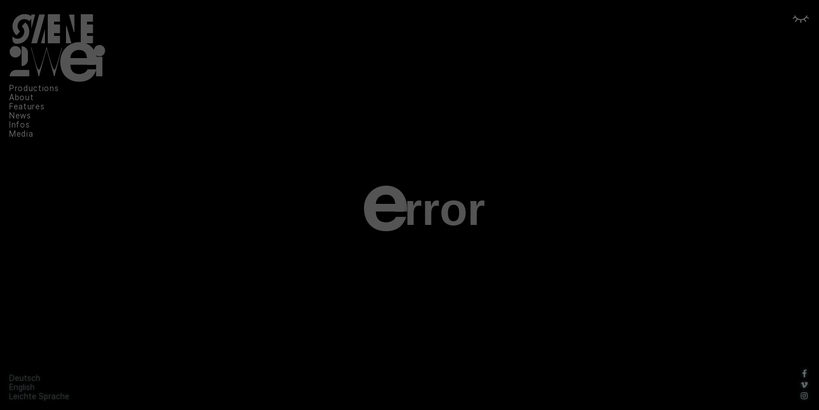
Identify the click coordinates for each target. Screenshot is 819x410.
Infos (19, 124)
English (22, 387)
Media (21, 133)
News (20, 115)
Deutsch (24, 378)
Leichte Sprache (39, 396)
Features (26, 106)
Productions (34, 88)
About (21, 97)
